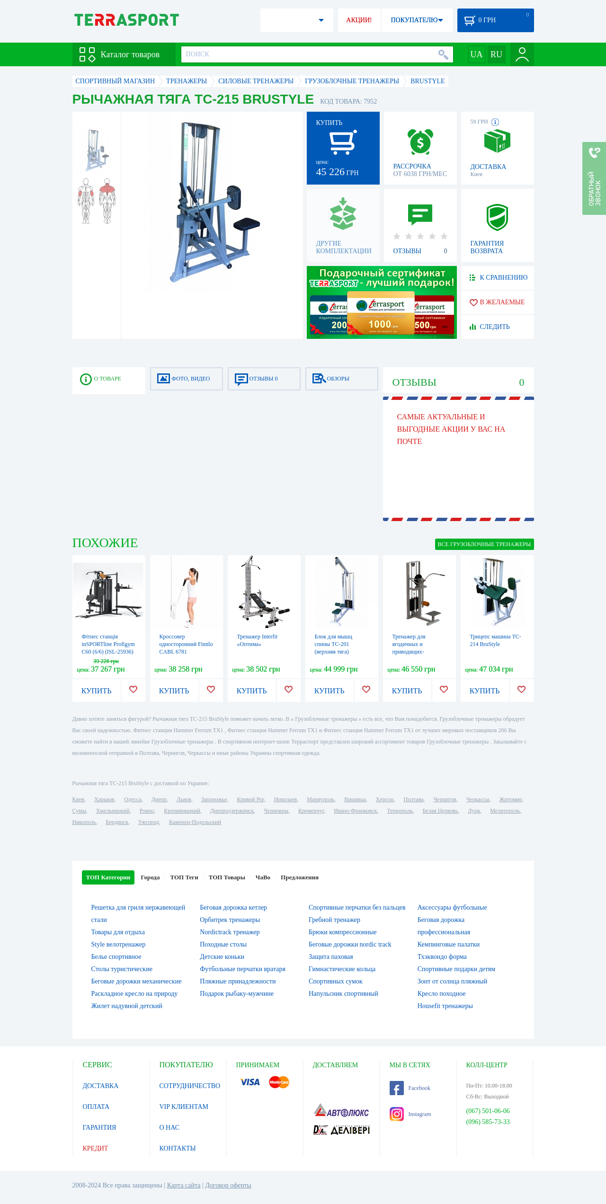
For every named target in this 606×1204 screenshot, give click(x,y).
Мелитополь (505, 810)
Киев (78, 799)
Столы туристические (121, 969)
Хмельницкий (113, 810)
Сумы (79, 810)
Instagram (410, 1114)
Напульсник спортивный (343, 993)
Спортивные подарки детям (456, 969)
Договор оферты (228, 1185)
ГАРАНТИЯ (99, 1127)
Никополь (84, 822)
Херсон (385, 799)
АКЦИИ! (359, 20)
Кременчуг (311, 810)
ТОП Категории (108, 877)
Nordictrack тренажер (229, 932)
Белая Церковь (440, 810)
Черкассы (478, 799)
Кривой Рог (250, 799)
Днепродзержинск (232, 810)
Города (150, 877)
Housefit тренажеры (445, 1005)
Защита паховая (331, 956)
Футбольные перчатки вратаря (242, 969)
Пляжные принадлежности (238, 981)
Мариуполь (320, 799)
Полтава (414, 799)
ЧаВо (263, 877)
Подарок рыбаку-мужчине (237, 993)
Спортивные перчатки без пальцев (357, 907)
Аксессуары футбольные (452, 907)
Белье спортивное (116, 956)
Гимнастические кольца (342, 969)
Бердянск (117, 822)
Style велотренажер (118, 944)
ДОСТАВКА (101, 1085)
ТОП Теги (184, 877)
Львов (184, 799)
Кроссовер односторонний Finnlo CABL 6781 (186, 644)
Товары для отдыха (118, 932)
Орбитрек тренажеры (230, 919)
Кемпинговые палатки (449, 944)
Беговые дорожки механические (136, 981)
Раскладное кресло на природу (134, 993)
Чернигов (445, 799)
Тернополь (399, 810)
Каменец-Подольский (195, 822)
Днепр (159, 799)
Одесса (132, 799)
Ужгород (148, 822)
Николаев (285, 799)
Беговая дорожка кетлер (233, 907)
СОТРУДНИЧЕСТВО (190, 1085)
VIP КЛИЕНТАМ (184, 1106)
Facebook (410, 1088)
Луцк (474, 810)
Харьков (104, 799)
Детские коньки (222, 956)
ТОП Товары (227, 877)
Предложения (300, 877)
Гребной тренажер (334, 919)
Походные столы (223, 944)
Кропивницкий (182, 810)
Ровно (147, 810)
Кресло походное (442, 993)
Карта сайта (184, 1185)
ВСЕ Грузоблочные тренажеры (484, 544)
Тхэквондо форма (442, 956)
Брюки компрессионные (343, 932)
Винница (354, 799)
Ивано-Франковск (355, 810)
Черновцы (276, 810)
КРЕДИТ (95, 1148)
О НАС (169, 1127)
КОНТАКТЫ (178, 1148)
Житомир (510, 799)
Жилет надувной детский (126, 1005)
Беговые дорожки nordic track (350, 944)
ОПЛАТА (96, 1106)
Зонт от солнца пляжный (452, 981)
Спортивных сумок (336, 981)
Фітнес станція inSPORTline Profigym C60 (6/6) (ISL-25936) (108, 644)
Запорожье (214, 799)
